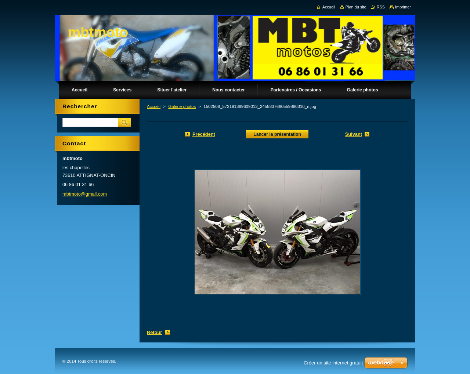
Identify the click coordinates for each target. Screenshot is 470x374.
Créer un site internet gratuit (333, 363)
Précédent (203, 134)
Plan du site (356, 7)
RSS (381, 7)
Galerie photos (182, 106)
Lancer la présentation (277, 134)
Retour (154, 332)
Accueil (153, 106)
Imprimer (403, 7)
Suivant (353, 134)
